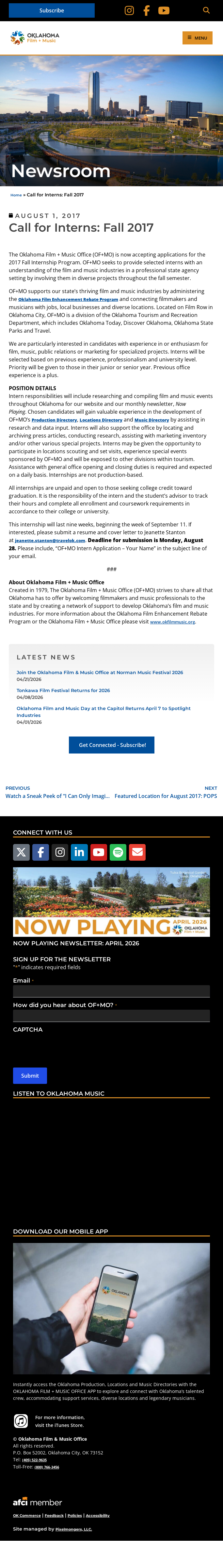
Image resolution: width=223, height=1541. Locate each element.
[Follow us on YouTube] (98, 852)
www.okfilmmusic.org (172, 622)
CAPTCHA (27, 1029)
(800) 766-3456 (47, 1467)
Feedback (54, 1515)
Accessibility (98, 1515)
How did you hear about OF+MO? (65, 1005)
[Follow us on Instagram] (60, 852)
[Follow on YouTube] (164, 10)
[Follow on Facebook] (146, 10)
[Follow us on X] (21, 852)
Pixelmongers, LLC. (74, 1529)
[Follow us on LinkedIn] (79, 852)
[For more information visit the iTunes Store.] (21, 1421)
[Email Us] (137, 852)
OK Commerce (27, 1515)
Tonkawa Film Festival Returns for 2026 (63, 690)
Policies (75, 1515)
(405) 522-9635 (34, 1459)
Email (23, 980)
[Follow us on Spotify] (118, 852)
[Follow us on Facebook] (40, 852)
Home (16, 195)
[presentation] (62, 1047)
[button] (206, 10)
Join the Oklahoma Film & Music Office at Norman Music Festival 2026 (100, 672)
